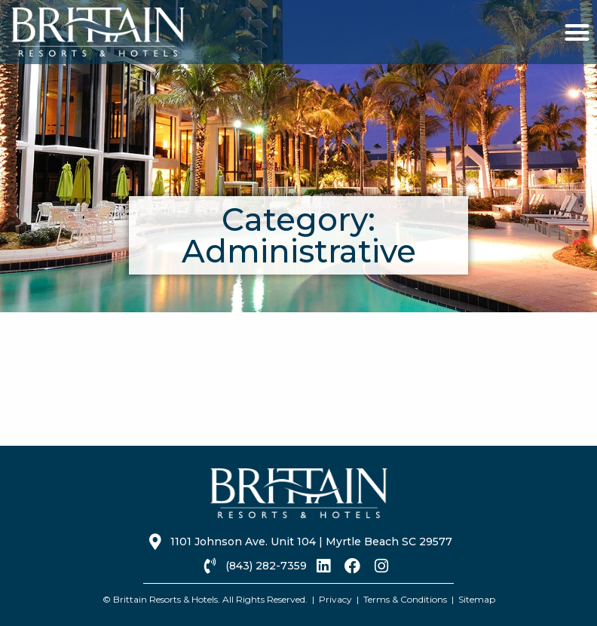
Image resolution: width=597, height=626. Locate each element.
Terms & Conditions (405, 599)
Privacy (335, 599)
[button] (577, 32)
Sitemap (476, 599)
